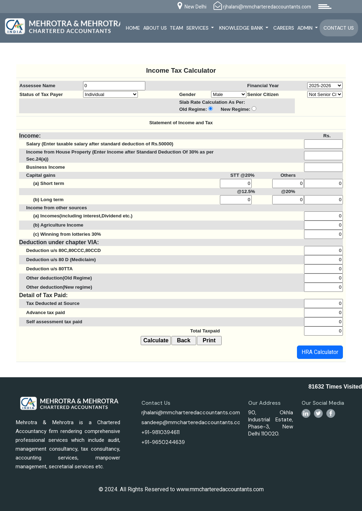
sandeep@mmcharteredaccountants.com (193, 422)
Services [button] (198, 28)
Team (176, 28)
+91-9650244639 (163, 442)
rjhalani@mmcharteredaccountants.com (190, 412)
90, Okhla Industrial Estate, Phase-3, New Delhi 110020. (270, 423)
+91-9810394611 (160, 432)
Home (133, 28)
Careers (283, 28)
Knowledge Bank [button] (241, 28)
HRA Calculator (320, 352)
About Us (155, 28)
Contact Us (338, 28)
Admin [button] (305, 28)
